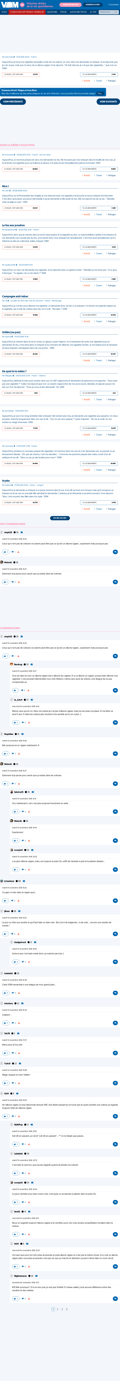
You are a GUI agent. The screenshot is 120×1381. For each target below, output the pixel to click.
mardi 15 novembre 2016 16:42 (14, 1010)
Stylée (6, 481)
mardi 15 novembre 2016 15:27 (14, 569)
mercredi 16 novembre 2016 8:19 (25, 1218)
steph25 (8, 533)
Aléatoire (52, 12)
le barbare (9, 881)
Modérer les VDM (93, 5)
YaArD (7, 1064)
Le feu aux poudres (13, 225)
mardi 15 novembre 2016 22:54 (24, 1189)
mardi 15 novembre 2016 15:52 (14, 918)
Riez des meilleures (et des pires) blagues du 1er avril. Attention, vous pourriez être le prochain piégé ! (53, 92)
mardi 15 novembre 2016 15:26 (14, 741)
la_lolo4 (18, 700)
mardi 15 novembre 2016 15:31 (24, 799)
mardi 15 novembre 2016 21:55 (24, 1131)
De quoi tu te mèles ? (14, 371)
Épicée (63, 12)
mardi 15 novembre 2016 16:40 (14, 980)
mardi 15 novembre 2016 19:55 (24, 949)
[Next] (66, 1309)
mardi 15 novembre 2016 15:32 (14, 888)
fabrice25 (19, 792)
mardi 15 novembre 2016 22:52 (24, 857)
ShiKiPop (18, 1125)
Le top (93, 12)
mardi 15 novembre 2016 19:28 (14, 1070)
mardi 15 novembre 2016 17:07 (14, 1040)
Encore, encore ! (60, 518)
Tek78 (7, 1034)
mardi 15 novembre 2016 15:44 (24, 828)
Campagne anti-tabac (15, 296)
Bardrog (18, 665)
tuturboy (8, 1004)
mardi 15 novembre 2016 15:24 (14, 539)
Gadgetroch (20, 942)
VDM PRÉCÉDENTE (13, 102)
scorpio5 (18, 850)
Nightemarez (20, 1276)
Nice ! (5, 186)
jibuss (7, 911)
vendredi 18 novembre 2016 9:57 (25, 1283)
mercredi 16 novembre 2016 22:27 (26, 1251)
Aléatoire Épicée (78, 12)
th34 (6, 1094)
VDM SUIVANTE (108, 102)
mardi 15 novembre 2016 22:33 (24, 1160)
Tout (4, 12)
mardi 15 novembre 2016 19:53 (14, 1100)
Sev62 (17, 1212)
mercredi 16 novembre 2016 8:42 (25, 707)
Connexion (114, 5)
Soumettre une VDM (70, 5)
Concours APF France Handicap (27, 12)
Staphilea (9, 734)
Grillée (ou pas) (11, 332)
